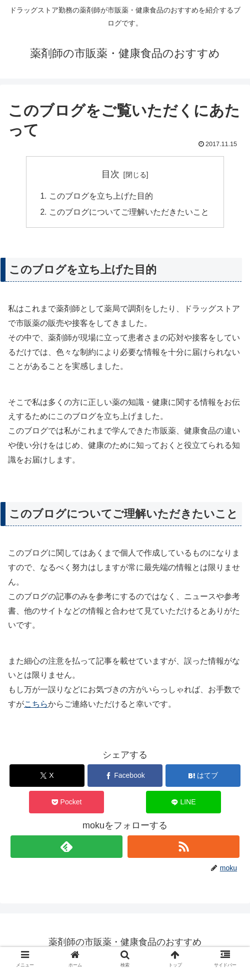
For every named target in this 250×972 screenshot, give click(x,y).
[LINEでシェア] (183, 803)
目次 (111, 174)
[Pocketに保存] (66, 803)
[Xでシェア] (47, 776)
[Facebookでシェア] (125, 776)
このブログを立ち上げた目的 (101, 196)
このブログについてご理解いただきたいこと (129, 212)
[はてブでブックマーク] (203, 776)
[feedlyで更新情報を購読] (66, 847)
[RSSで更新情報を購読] (184, 847)
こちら (36, 705)
